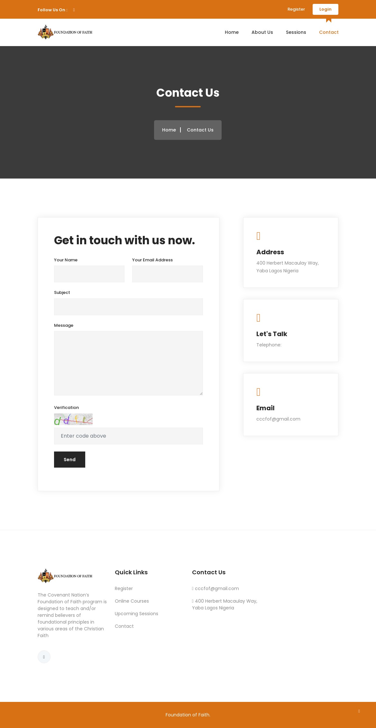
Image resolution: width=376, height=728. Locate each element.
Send (70, 459)
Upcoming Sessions (136, 613)
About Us (262, 32)
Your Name (66, 260)
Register (296, 9)
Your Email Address (152, 260)
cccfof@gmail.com (217, 588)
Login (325, 9)
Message (63, 325)
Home (232, 32)
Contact (329, 32)
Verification (66, 407)
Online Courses (132, 601)
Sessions (296, 32)
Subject (62, 292)
